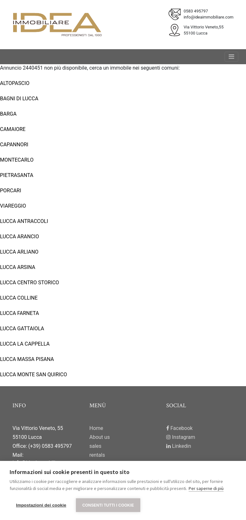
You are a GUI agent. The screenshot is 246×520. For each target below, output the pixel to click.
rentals (97, 455)
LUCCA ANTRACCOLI (24, 221)
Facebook (179, 428)
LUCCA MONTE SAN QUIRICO (33, 374)
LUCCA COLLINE (18, 298)
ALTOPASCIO (14, 83)
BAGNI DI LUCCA (19, 99)
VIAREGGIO (13, 206)
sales (95, 446)
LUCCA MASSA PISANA (27, 359)
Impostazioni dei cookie (41, 505)
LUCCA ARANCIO (19, 236)
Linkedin (178, 446)
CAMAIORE (13, 129)
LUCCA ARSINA (17, 267)
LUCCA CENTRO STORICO (29, 282)
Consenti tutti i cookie (108, 505)
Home (96, 428)
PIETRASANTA (16, 175)
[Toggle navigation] (231, 57)
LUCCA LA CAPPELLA (25, 344)
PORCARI (10, 190)
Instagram (180, 437)
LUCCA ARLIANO (19, 252)
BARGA (8, 114)
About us (99, 437)
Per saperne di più (206, 488)
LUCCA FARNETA (19, 313)
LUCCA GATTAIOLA (22, 328)
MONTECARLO (17, 160)
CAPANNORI (14, 144)
